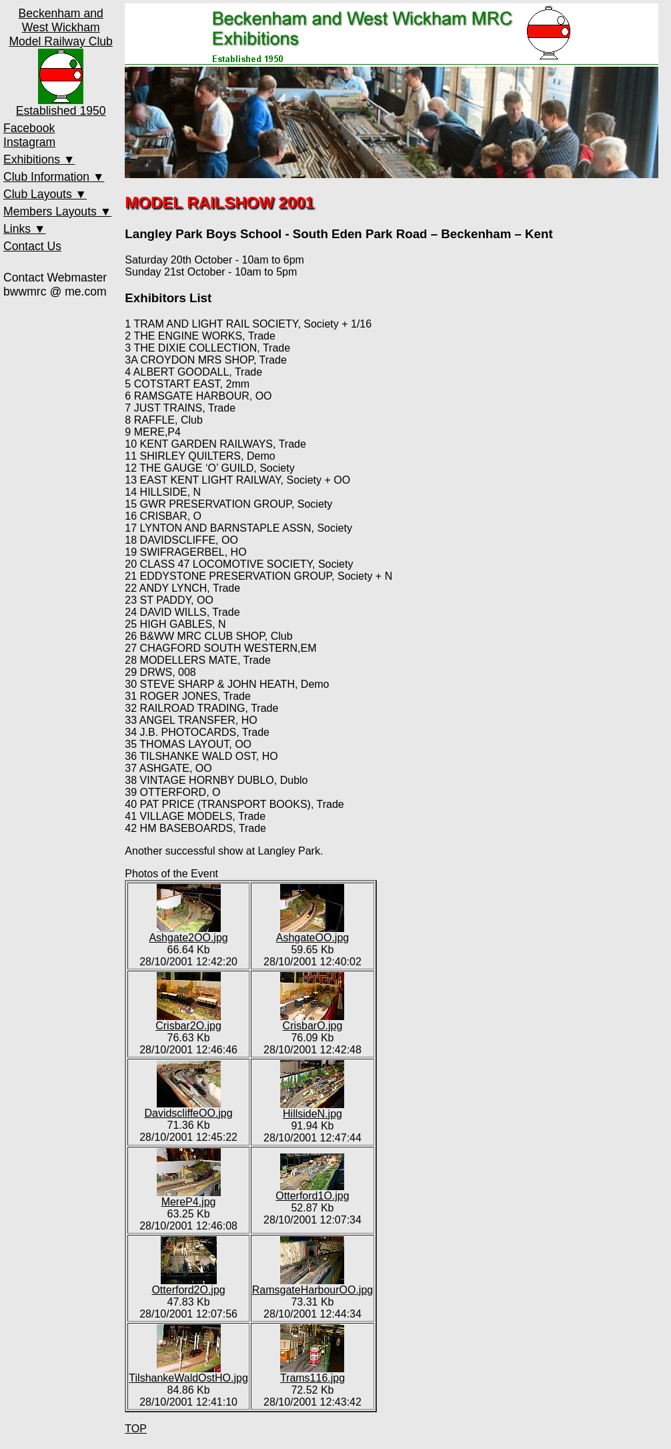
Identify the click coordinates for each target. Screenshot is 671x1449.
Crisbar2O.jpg (188, 1021)
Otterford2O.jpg (188, 1285)
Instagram (29, 142)
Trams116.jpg (312, 1373)
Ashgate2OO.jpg (188, 933)
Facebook (29, 128)
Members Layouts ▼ (57, 211)
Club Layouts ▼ (45, 194)
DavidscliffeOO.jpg (188, 1108)
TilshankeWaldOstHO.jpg (188, 1373)
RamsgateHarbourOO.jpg (312, 1285)
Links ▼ (24, 228)
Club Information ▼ (53, 176)
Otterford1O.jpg (312, 1191)
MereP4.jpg (189, 1197)
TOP (136, 1428)
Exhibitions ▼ (39, 159)
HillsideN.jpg (312, 1109)
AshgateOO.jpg (312, 933)
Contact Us (32, 246)
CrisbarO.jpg (312, 1021)
